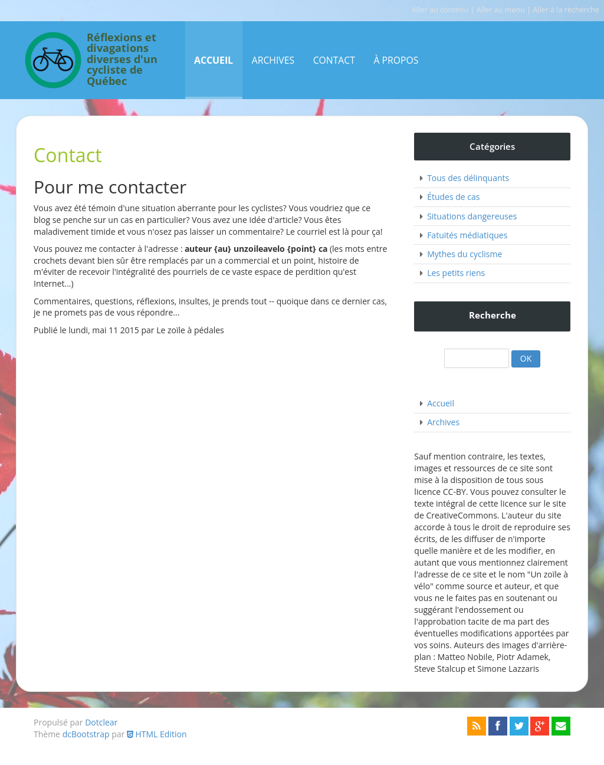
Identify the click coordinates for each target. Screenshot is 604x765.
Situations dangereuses (472, 216)
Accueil (213, 60)
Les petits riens (456, 272)
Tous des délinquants (468, 177)
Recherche (492, 315)
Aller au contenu (440, 10)
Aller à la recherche (566, 10)
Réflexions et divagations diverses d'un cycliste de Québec (122, 60)
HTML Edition (157, 734)
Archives (273, 60)
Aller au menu (501, 10)
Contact (334, 60)
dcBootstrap (86, 734)
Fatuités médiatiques (467, 235)
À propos (395, 60)
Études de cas (453, 196)
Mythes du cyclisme (464, 254)
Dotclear (101, 722)
